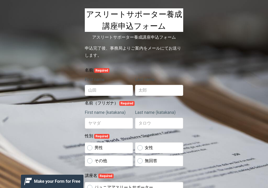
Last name (145, 79)
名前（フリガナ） (110, 103)
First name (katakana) (105, 112)
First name (95, 79)
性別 (97, 136)
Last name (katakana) (155, 112)
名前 (97, 70)
